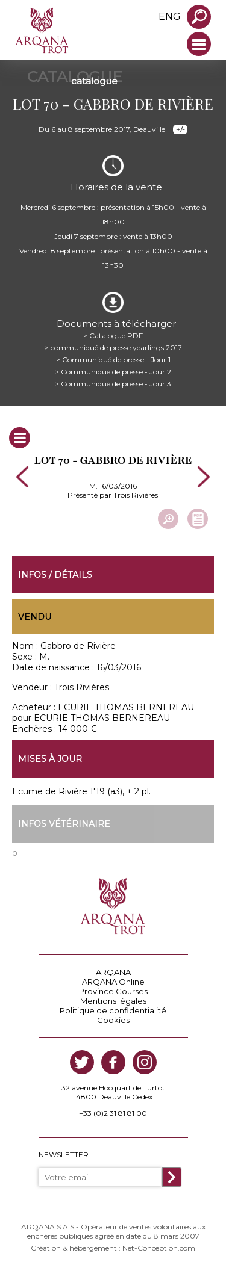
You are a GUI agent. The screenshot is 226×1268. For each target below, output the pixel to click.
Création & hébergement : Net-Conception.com (113, 1247)
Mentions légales (113, 1001)
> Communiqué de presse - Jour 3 (113, 383)
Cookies (113, 1020)
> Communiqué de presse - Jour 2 (113, 371)
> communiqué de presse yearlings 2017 (113, 347)
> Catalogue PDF (113, 335)
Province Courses (113, 991)
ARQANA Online (113, 981)
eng (170, 16)
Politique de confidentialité (113, 1010)
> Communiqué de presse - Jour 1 (113, 359)
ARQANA (113, 972)
